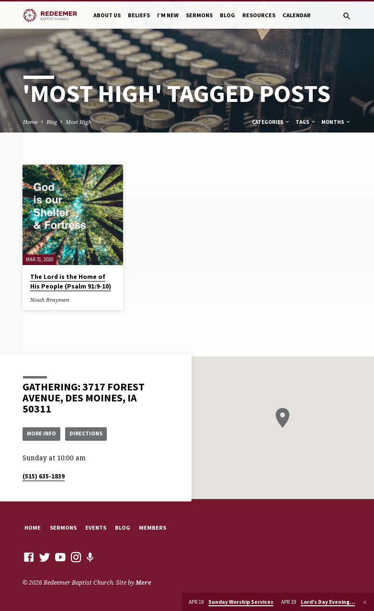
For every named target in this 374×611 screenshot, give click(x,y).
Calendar (297, 15)
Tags (305, 122)
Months (336, 122)
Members (152, 527)
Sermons (199, 15)
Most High (78, 121)
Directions (89, 432)
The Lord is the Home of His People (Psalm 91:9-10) (70, 282)
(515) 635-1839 (44, 476)
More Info (42, 432)
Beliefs (139, 15)
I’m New (168, 15)
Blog (227, 15)
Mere (143, 582)
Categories (271, 122)
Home (30, 121)
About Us (107, 15)
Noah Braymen (49, 299)
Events (95, 527)
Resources (258, 15)
